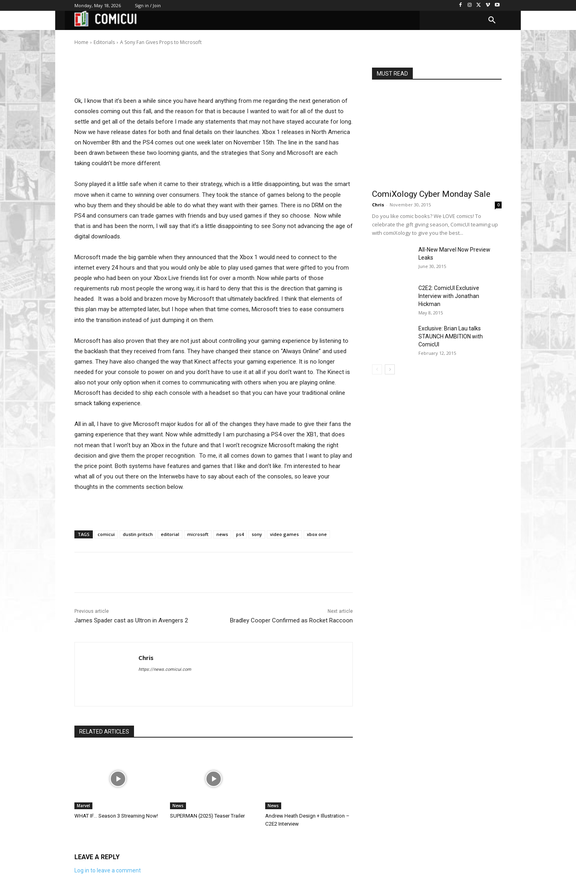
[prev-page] (377, 369)
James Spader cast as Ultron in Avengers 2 (131, 620)
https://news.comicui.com (164, 669)
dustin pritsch (138, 534)
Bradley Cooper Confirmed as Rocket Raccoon (291, 620)
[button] (492, 20)
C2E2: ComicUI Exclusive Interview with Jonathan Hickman (448, 296)
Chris (100, 37)
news (222, 534)
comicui (106, 534)
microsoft (197, 534)
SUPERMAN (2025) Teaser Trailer (207, 816)
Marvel (83, 805)
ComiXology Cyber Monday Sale (431, 194)
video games (284, 534)
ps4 (240, 534)
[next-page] (390, 369)
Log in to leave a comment (107, 870)
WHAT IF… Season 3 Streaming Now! (116, 816)
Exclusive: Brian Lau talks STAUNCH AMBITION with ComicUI (450, 336)
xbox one (317, 534)
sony (257, 534)
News (178, 805)
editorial (170, 534)
